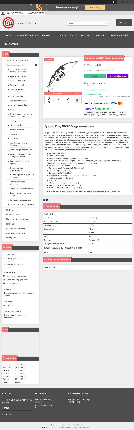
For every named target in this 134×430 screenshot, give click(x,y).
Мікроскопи (14, 134)
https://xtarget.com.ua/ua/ (16, 276)
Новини (9, 210)
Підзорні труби (16, 125)
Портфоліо (11, 238)
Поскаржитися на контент (60, 427)
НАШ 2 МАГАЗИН (10, 44)
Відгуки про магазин (15, 228)
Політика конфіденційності (82, 427)
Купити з (117, 76)
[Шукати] (105, 23)
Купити (95, 76)
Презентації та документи (18, 219)
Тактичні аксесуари (17, 81)
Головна (7, 35)
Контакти (100, 35)
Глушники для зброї (18, 101)
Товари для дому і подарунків (22, 204)
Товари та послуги (26, 35)
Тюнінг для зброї (16, 121)
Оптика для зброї (17, 96)
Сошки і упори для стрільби (21, 150)
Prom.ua (80, 425)
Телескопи (14, 138)
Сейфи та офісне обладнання (22, 189)
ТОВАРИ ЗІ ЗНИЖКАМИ (17, 60)
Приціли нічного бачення (20, 85)
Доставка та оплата (120, 35)
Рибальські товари (66, 35)
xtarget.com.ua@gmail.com (17, 280)
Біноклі (12, 109)
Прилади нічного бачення (20, 105)
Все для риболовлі (17, 130)
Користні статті (13, 214)
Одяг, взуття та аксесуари (20, 200)
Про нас (85, 35)
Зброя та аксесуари (18, 76)
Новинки (46, 35)
